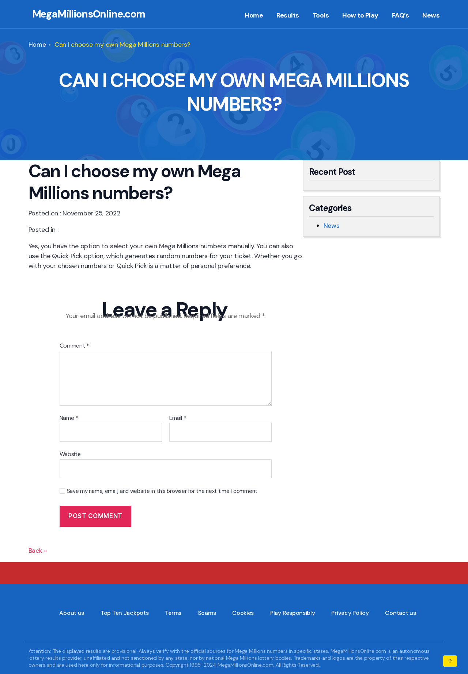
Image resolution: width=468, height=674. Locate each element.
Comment (75, 345)
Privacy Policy (350, 613)
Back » (38, 550)
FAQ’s (400, 16)
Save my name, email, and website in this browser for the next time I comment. (162, 491)
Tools (321, 16)
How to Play (360, 16)
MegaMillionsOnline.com (88, 14)
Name (69, 418)
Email (177, 418)
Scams (207, 613)
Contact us (400, 613)
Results (287, 16)
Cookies (243, 613)
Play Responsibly (292, 613)
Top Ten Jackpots (125, 613)
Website (70, 453)
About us (71, 613)
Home (254, 16)
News (430, 16)
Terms (173, 613)
